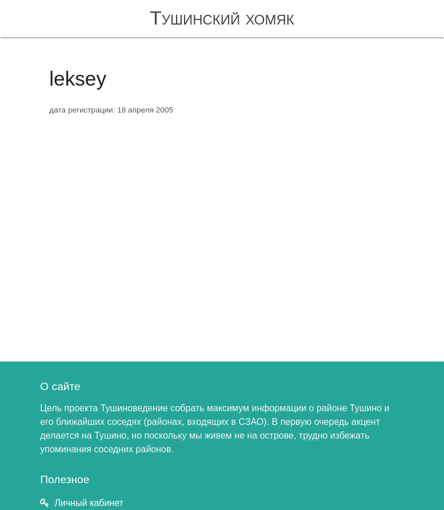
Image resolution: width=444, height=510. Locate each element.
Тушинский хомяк (222, 18)
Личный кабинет (89, 503)
